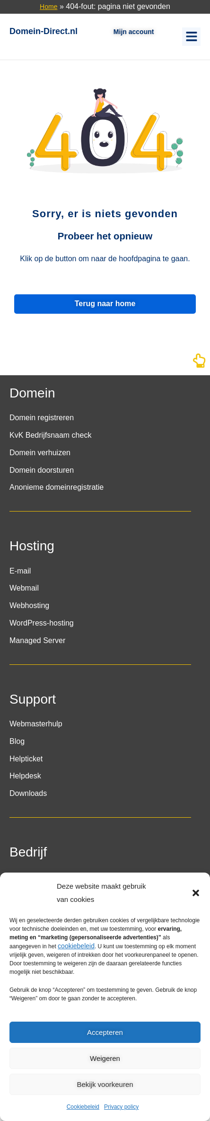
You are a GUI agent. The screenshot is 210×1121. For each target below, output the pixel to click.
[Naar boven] (199, 363)
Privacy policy (121, 1106)
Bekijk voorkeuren (105, 1084)
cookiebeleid (76, 946)
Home (48, 6)
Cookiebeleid (83, 1106)
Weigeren (105, 1058)
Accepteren (105, 1032)
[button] (196, 893)
